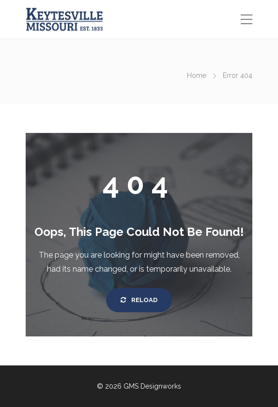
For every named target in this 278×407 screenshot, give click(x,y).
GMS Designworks (152, 386)
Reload (139, 300)
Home (196, 75)
